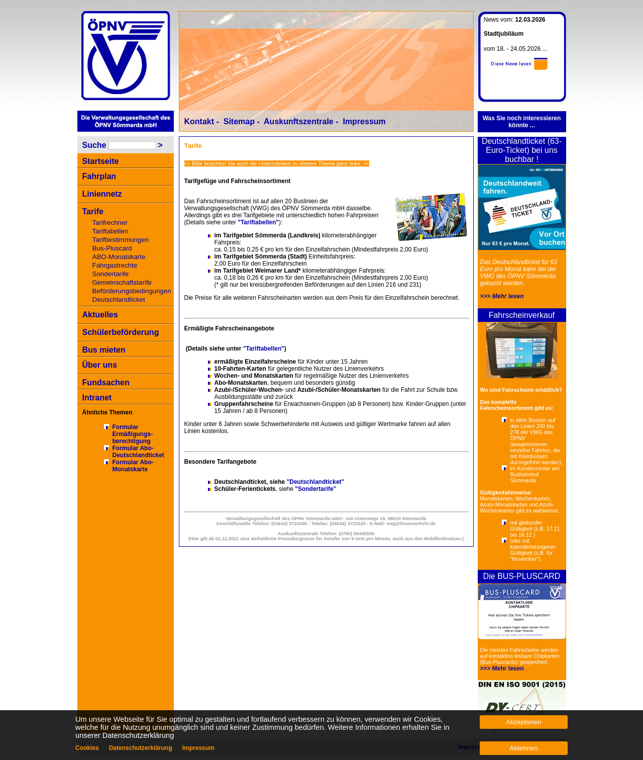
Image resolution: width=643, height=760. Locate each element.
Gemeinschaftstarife (122, 282)
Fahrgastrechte (115, 265)
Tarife (92, 211)
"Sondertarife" (315, 488)
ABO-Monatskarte (119, 257)
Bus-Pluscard (112, 248)
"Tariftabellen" (258, 222)
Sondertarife (110, 274)
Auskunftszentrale (299, 121)
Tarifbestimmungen (120, 239)
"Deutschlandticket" (316, 481)
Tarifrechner (110, 222)
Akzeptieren (523, 722)
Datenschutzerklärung (140, 747)
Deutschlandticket (118, 299)
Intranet (97, 397)
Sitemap (239, 121)
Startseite (100, 161)
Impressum (364, 121)
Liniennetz (102, 194)
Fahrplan (99, 176)
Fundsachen (106, 382)
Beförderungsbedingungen (131, 291)
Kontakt (199, 121)
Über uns (99, 365)
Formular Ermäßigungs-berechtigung (133, 434)
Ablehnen (523, 748)
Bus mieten (104, 350)
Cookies (87, 747)
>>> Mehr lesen (502, 296)
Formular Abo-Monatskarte (133, 466)
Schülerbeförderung (120, 332)
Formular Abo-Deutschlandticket (138, 452)
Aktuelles (100, 314)
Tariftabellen (110, 231)
